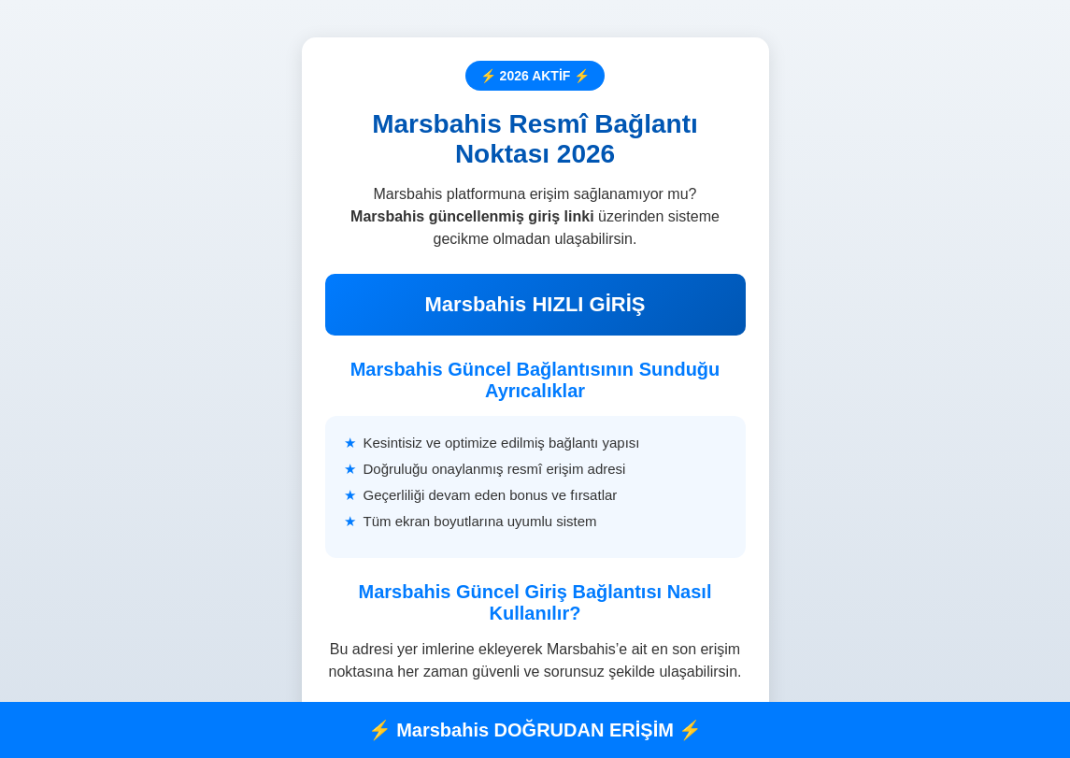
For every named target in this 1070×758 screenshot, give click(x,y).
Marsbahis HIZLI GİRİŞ (535, 304)
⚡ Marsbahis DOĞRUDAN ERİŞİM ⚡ (535, 730)
